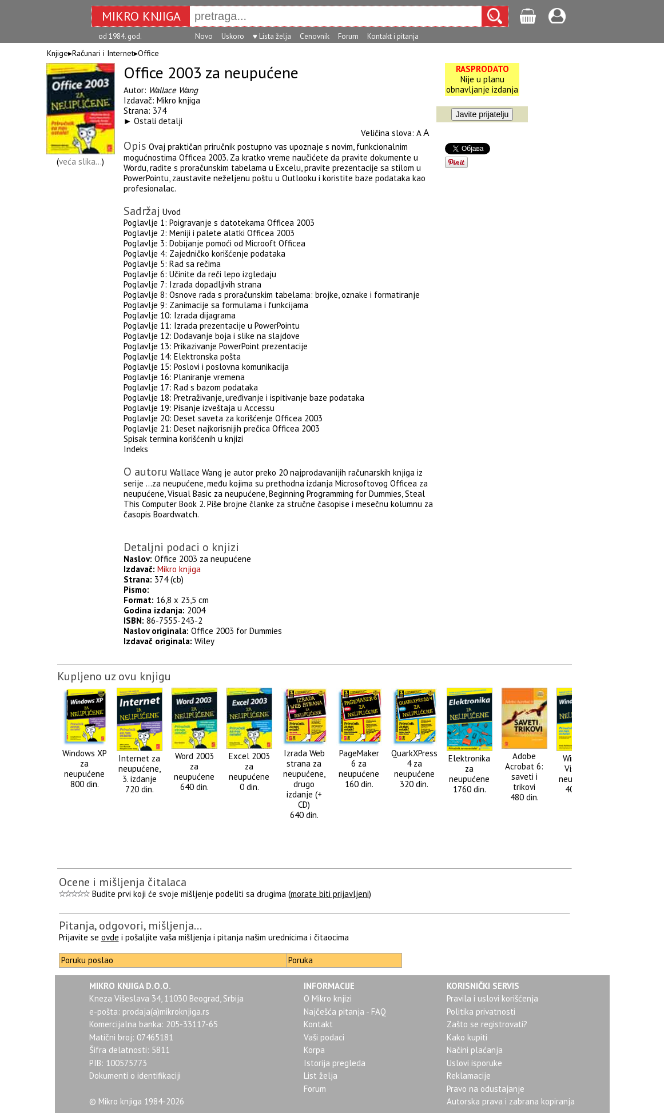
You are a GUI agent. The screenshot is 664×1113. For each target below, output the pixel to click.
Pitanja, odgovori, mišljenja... (130, 925)
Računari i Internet (103, 53)
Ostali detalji (158, 120)
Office (148, 53)
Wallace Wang (173, 90)
